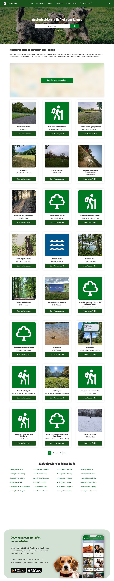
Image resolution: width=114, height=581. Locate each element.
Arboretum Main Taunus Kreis (90, 391)
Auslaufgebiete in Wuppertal (64, 486)
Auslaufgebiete (53, 30)
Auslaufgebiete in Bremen (40, 486)
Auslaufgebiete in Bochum (64, 482)
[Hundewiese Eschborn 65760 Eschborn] (90, 427)
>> (64, 452)
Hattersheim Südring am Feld (90, 215)
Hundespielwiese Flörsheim (57, 302)
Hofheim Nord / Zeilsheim (57, 127)
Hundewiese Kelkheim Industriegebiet (90, 171)
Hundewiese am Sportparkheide (90, 127)
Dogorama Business (71, 3)
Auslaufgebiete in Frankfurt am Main (20, 486)
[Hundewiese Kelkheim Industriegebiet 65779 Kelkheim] (90, 163)
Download (86, 3)
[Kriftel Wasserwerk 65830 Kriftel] (57, 163)
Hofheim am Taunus (64, 30)
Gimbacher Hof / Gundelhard (23, 215)
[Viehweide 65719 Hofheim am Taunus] (24, 163)
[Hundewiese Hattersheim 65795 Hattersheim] (57, 208)
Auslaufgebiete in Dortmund (41, 478)
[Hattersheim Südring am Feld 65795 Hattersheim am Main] (90, 208)
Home (46, 30)
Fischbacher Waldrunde (24, 302)
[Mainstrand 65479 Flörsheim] (57, 340)
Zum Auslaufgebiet (24, 134)
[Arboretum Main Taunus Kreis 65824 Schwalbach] (90, 383)
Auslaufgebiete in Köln (16, 482)
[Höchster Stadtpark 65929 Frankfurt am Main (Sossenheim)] (24, 383)
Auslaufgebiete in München (17, 478)
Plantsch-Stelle (57, 259)
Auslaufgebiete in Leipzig (40, 473)
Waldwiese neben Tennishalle (24, 347)
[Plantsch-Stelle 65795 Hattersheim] (57, 251)
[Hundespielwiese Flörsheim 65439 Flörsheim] (57, 295)
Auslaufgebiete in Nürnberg (64, 473)
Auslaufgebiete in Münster (88, 473)
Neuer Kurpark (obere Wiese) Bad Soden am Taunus (90, 303)
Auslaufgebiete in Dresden (40, 491)
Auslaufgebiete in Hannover (64, 469)
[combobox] (52, 26)
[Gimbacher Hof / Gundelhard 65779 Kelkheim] (24, 208)
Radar (31, 3)
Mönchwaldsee (90, 259)
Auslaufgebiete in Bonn (87, 469)
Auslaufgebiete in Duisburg (64, 478)
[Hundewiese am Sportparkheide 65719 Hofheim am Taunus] (90, 119)
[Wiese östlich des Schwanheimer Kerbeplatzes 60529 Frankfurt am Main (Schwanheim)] (57, 427)
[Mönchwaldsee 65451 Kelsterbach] (90, 251)
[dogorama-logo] (10, 3)
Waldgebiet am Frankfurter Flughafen (24, 435)
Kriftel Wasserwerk (57, 170)
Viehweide (23, 170)
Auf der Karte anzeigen (57, 80)
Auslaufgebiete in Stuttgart (17, 491)
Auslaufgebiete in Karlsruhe (88, 478)
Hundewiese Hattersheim (57, 215)
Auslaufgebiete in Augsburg (88, 486)
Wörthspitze (90, 347)
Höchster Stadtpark (23, 391)
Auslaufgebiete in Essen (39, 482)
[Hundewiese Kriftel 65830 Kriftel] (24, 119)
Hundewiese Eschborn (90, 434)
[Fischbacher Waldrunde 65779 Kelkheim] (24, 295)
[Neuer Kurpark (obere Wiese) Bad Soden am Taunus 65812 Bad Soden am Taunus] (90, 295)
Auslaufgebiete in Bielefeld (64, 491)
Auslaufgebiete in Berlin (16, 469)
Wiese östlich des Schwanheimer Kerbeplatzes (57, 435)
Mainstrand (57, 347)
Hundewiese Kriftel (23, 127)
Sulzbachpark (57, 391)
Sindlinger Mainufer (23, 259)
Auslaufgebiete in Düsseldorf (41, 469)
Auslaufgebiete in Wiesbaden (88, 491)
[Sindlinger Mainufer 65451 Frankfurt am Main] (24, 251)
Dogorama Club (40, 3)
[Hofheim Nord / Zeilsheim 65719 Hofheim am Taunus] (57, 119)
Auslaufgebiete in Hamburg (17, 473)
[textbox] (52, 26)
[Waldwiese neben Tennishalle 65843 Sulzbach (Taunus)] (24, 340)
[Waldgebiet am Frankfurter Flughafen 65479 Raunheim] (24, 427)
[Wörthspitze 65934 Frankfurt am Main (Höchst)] (90, 340)
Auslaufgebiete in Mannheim (88, 482)
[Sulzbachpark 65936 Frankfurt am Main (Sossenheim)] (57, 383)
